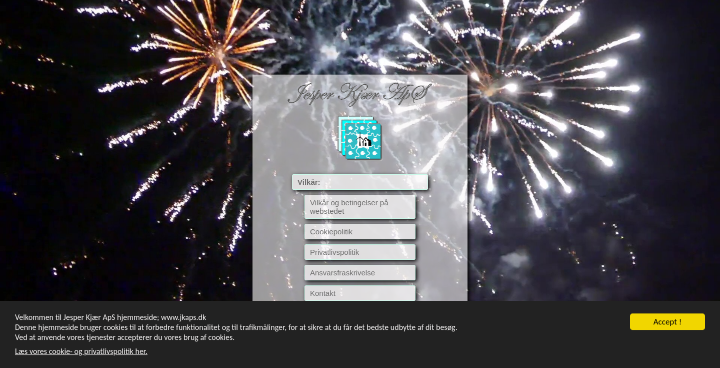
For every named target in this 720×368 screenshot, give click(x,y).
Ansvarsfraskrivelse (342, 272)
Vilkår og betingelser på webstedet (349, 206)
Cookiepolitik (331, 231)
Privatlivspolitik (334, 252)
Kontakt (323, 293)
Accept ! (668, 322)
